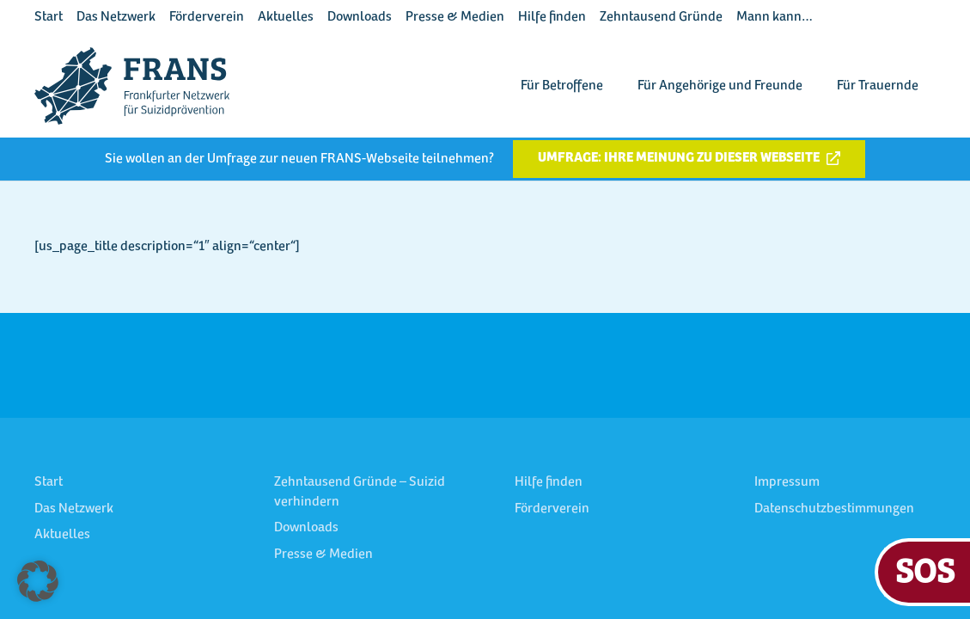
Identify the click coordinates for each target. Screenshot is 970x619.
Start (48, 17)
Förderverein (206, 17)
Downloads (359, 17)
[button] (38, 581)
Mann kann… (774, 17)
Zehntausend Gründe (661, 17)
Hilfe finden (552, 17)
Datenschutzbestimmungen (834, 509)
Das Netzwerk (116, 17)
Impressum (787, 482)
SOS (925, 569)
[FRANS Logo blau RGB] (131, 86)
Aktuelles (286, 17)
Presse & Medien (455, 17)
